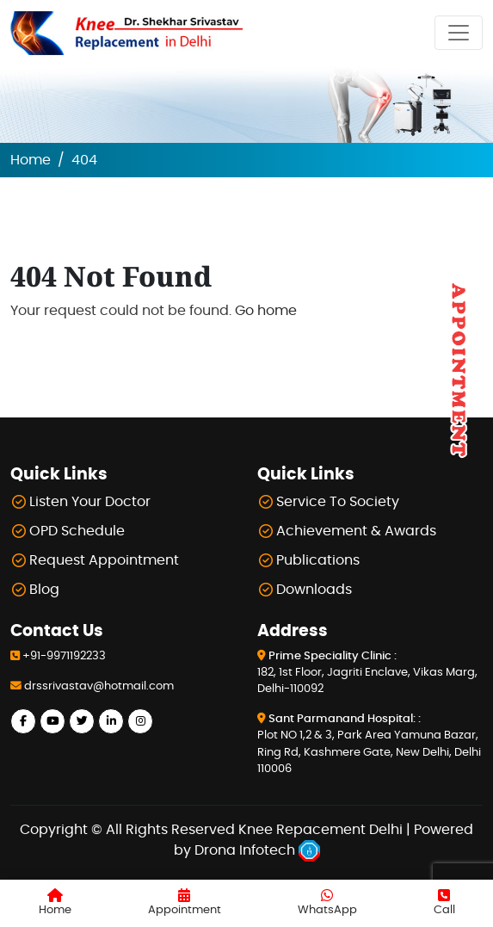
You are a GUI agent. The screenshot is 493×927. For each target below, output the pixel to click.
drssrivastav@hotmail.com (99, 686)
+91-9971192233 (64, 656)
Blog (44, 589)
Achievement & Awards (356, 531)
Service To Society (337, 502)
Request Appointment (104, 560)
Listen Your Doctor (90, 502)
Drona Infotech (257, 850)
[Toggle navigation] (458, 32)
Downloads (314, 589)
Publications (318, 560)
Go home (266, 311)
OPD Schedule (77, 531)
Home (30, 160)
